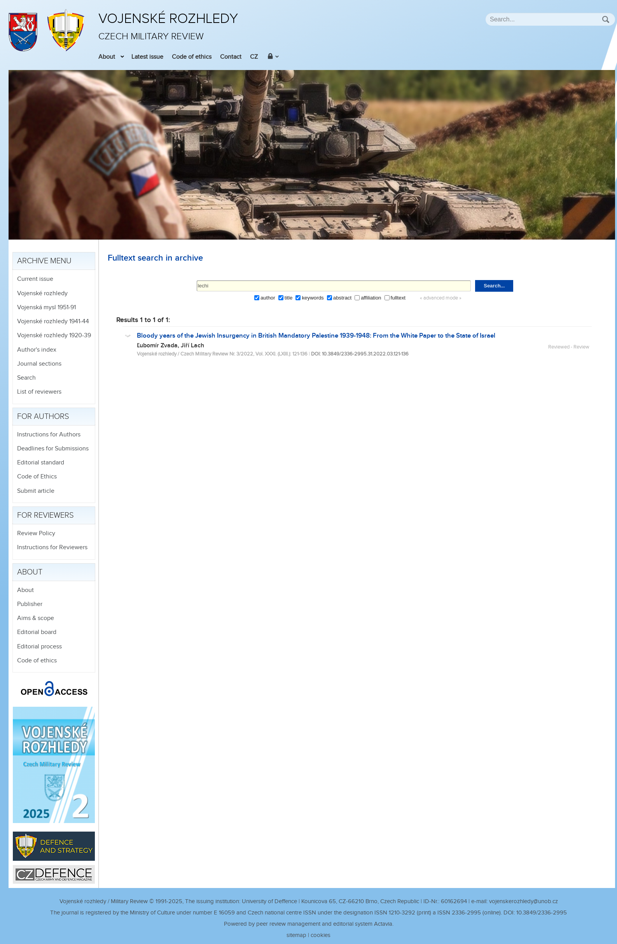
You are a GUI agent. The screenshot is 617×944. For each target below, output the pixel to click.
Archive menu (44, 261)
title (289, 298)
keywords (312, 298)
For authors (43, 416)
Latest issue (147, 57)
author (267, 298)
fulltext (398, 298)
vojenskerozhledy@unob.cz (523, 901)
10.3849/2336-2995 (541, 912)
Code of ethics (191, 57)
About (106, 57)
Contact (230, 57)
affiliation (371, 298)
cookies (320, 935)
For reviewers (45, 515)
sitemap (296, 935)
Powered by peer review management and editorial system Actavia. (308, 924)
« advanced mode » (440, 298)
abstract (342, 298)
